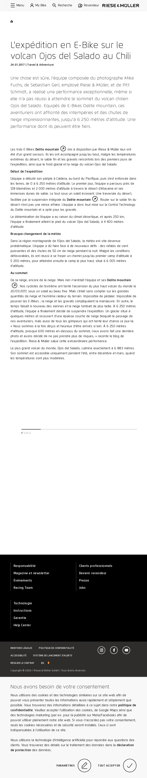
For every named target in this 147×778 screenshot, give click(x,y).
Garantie (20, 618)
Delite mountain (47, 149)
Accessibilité (19, 655)
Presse (84, 580)
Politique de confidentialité (56, 648)
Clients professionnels (96, 566)
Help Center (22, 625)
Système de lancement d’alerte (52, 655)
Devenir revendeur (93, 573)
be (45, 663)
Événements (23, 580)
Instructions (23, 610)
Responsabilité (25, 566)
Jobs (82, 588)
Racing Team (23, 588)
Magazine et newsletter (32, 573)
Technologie (23, 603)
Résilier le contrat (23, 663)
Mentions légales (21, 648)
